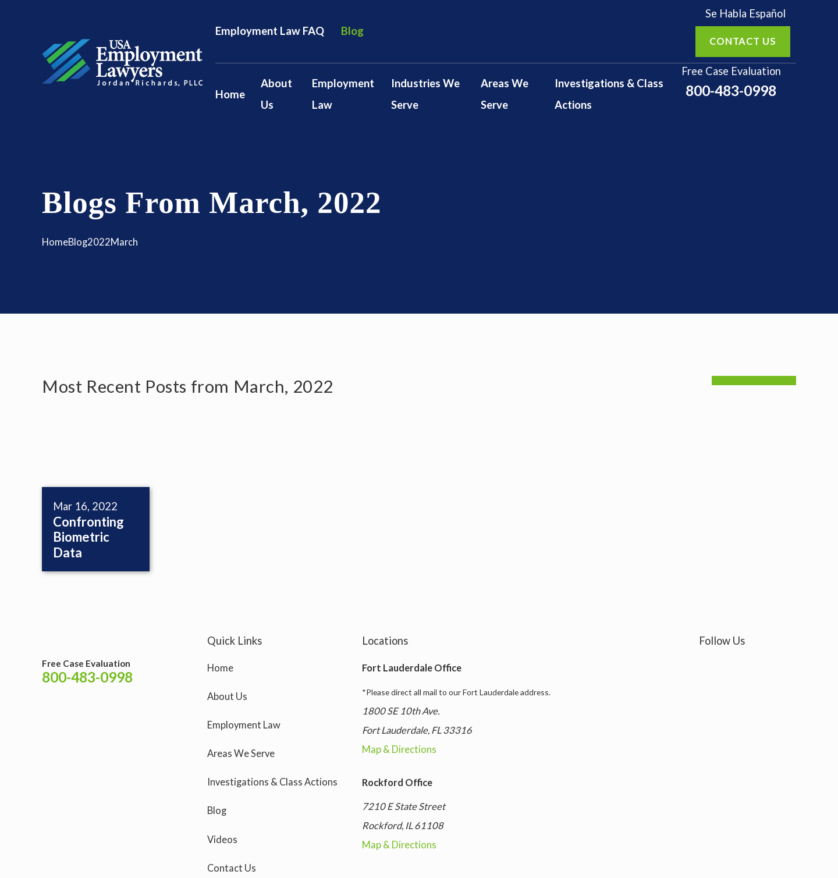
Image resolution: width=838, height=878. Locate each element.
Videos (222, 839)
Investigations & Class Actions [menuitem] (609, 94)
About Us (227, 696)
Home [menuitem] (230, 94)
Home (220, 668)
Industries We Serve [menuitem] (425, 94)
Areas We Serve (241, 753)
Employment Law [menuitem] (343, 94)
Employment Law (243, 725)
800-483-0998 (731, 91)
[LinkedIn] (789, 665)
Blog (352, 30)
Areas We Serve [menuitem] (504, 94)
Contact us (742, 41)
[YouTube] (761, 665)
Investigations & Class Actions (272, 782)
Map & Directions (399, 749)
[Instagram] (705, 665)
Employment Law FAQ (269, 30)
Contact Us (231, 868)
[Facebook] (733, 665)
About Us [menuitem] (276, 94)
